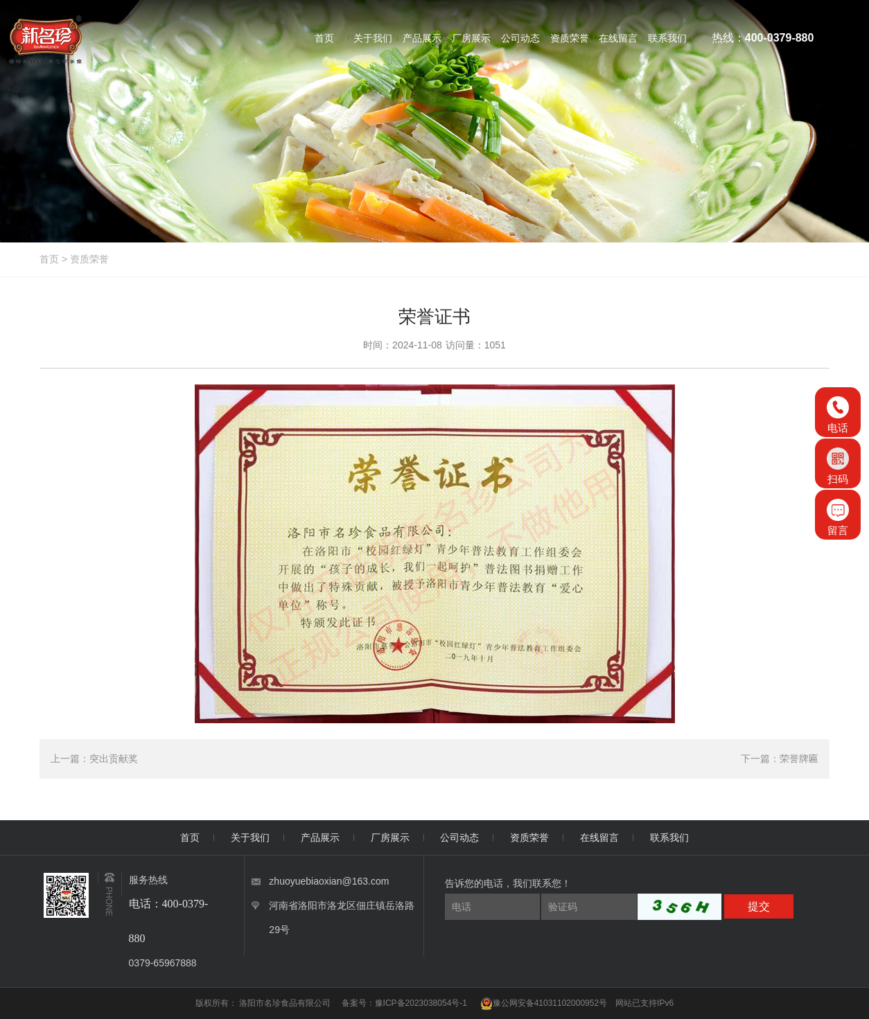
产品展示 (320, 837)
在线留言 (599, 837)
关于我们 (250, 837)
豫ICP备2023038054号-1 (421, 1003)
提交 (759, 906)
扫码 (838, 466)
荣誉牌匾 (799, 758)
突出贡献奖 (113, 758)
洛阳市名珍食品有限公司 (286, 1003)
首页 (49, 259)
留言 (838, 517)
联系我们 (669, 837)
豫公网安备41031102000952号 (543, 1003)
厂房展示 (390, 837)
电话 (838, 415)
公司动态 (459, 837)
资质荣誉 (89, 259)
